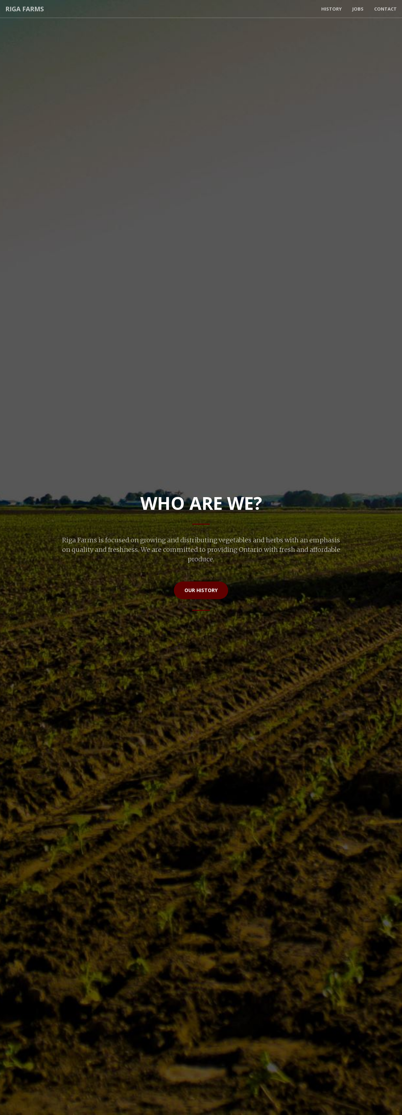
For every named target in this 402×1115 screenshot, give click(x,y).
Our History (201, 590)
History (331, 9)
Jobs (358, 9)
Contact (385, 9)
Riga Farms (24, 9)
